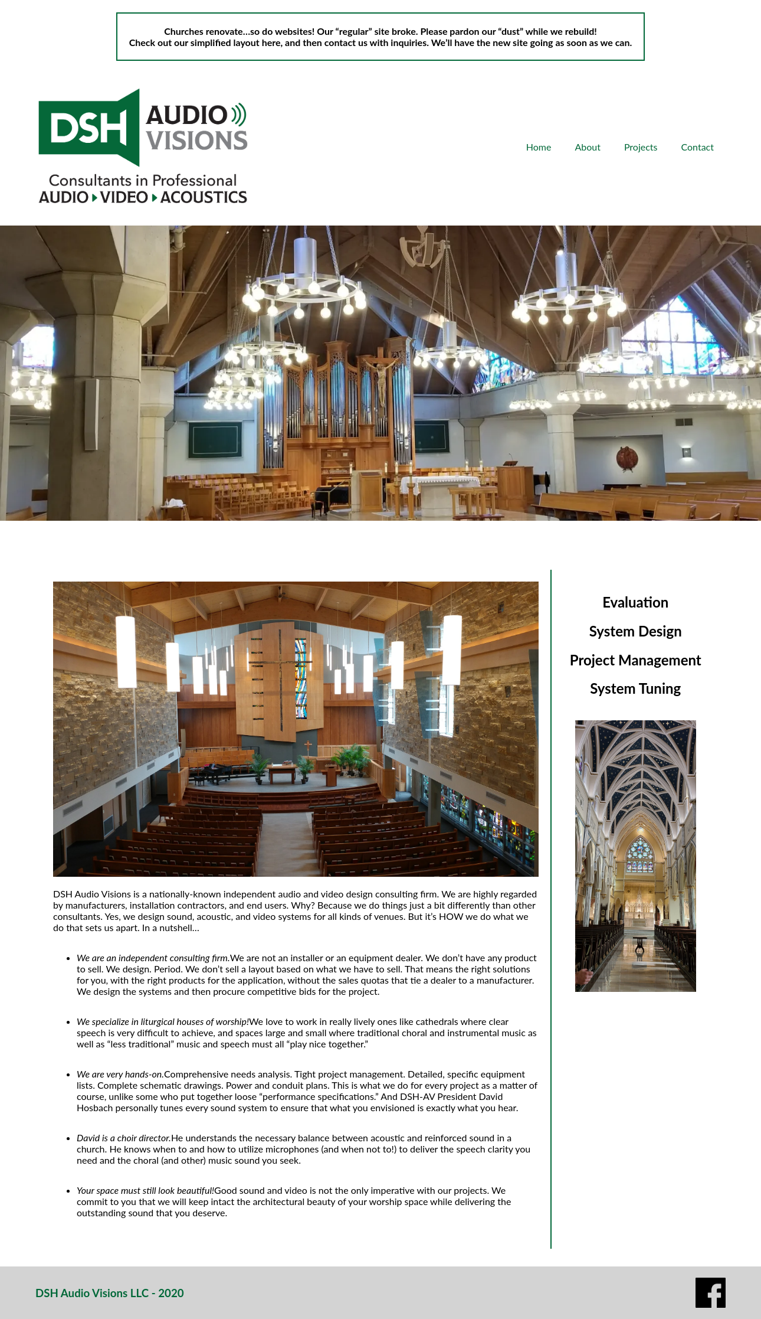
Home (539, 146)
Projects (641, 146)
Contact (697, 146)
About (588, 146)
